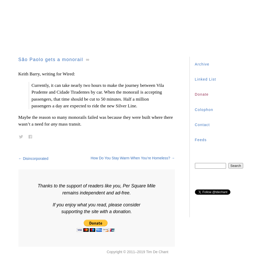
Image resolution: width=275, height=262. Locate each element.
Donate (202, 94)
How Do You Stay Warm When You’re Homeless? (133, 158)
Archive (202, 64)
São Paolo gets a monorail (50, 59)
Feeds (201, 140)
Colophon (204, 110)
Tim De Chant (157, 252)
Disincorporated (33, 158)
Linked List (205, 79)
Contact (202, 125)
